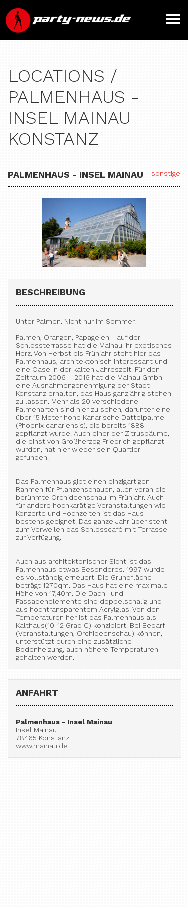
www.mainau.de (42, 746)
